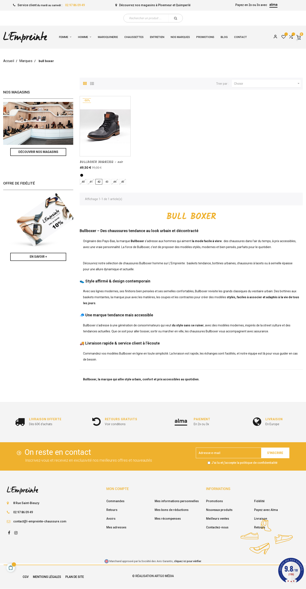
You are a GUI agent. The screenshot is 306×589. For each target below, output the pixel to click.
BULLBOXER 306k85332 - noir (101, 162)
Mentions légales (47, 577)
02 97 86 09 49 (75, 5)
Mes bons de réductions (172, 510)
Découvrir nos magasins (38, 152)
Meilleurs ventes (217, 518)
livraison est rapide (186, 353)
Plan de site (74, 577)
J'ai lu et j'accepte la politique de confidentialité (244, 462)
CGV (26, 577)
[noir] (81, 175)
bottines (285, 291)
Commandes (115, 501)
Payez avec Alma (266, 510)
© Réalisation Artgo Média (153, 576)
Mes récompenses (168, 518)
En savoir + (38, 256)
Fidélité (259, 501)
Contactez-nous (217, 527)
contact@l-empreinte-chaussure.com (39, 521)
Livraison (260, 518)
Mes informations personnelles (177, 501)
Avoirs (111, 518)
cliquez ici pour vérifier (187, 561)
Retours (111, 510)
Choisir (267, 83)
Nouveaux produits (219, 510)
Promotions (214, 501)
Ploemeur (165, 5)
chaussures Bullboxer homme (143, 263)
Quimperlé (183, 5)
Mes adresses (116, 527)
